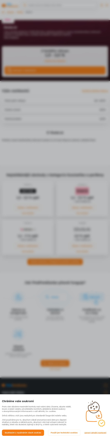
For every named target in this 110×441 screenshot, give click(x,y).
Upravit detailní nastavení (95, 433)
